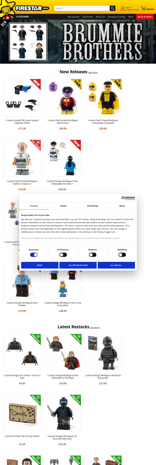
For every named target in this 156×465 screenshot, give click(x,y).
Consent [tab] (34, 206)
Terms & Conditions (12, 427)
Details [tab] (63, 206)
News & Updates (10, 416)
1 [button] (69, 61)
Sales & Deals (144, 16)
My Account (73, 16)
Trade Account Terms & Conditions (57, 433)
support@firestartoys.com (53, 418)
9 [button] (86, 61)
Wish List (100, 16)
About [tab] (122, 206)
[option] (78, 42)
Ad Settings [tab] (92, 206)
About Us (6, 412)
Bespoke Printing (116, 16)
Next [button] (153, 42)
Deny (39, 265)
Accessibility (8, 435)
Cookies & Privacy (10, 431)
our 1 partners (36, 219)
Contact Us (45, 405)
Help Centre (46, 409)
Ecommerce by (144, 462)
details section (112, 238)
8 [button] (84, 61)
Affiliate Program (48, 437)
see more (93, 72)
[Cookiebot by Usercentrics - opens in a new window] (123, 198)
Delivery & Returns (11, 424)
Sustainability (8, 439)
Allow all (116, 265)
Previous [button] (2, 42)
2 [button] (72, 61)
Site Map (6, 443)
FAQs (130, 16)
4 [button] (76, 61)
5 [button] (78, 61)
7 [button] (82, 61)
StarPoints (88, 16)
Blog (4, 420)
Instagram (97, 415)
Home (5, 405)
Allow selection (78, 265)
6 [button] (80, 61)
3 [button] (74, 61)
